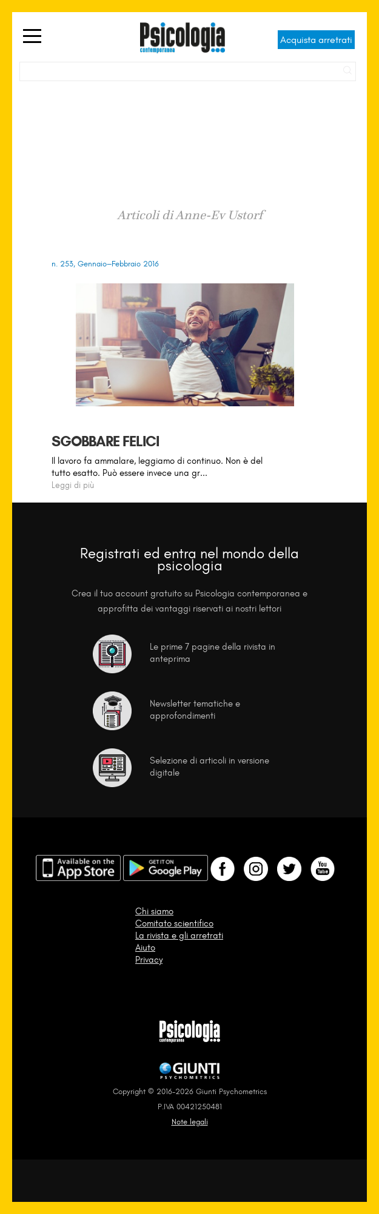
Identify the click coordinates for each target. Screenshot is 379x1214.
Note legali (190, 1121)
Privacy (149, 959)
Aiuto (145, 947)
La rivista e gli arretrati (179, 935)
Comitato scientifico (174, 923)
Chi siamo (154, 911)
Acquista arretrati (316, 39)
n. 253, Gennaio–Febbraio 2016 (105, 263)
